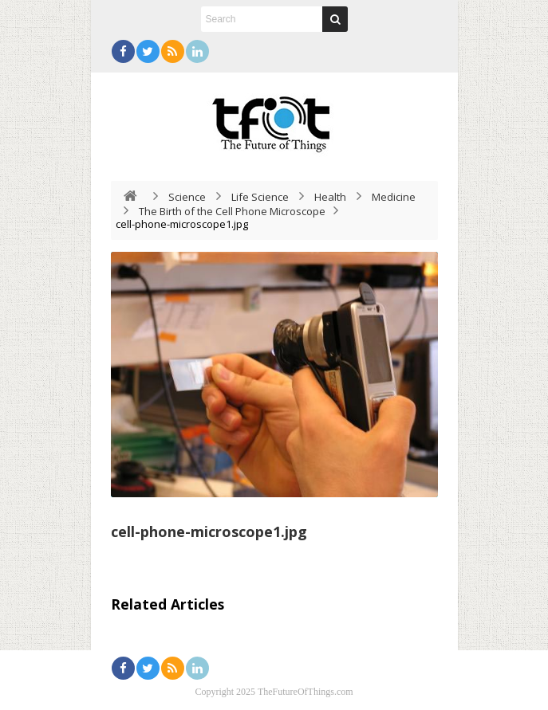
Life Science (260, 197)
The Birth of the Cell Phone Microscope (232, 211)
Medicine (394, 197)
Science (187, 197)
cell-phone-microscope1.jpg (209, 531)
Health (330, 197)
